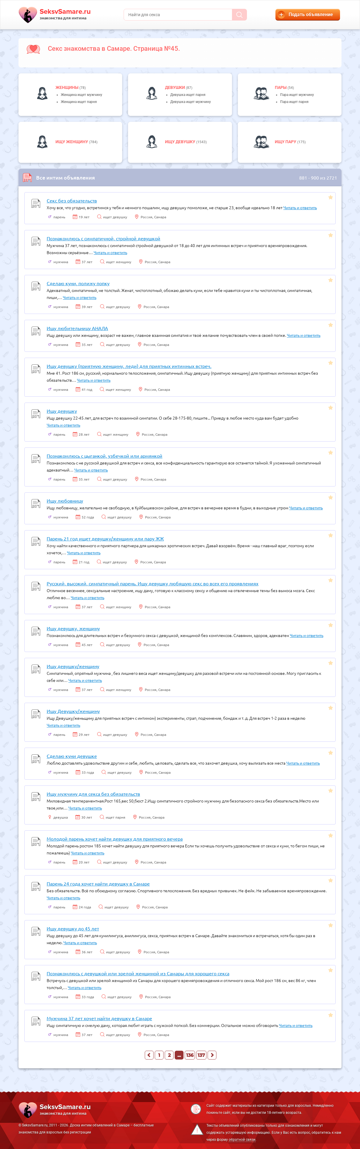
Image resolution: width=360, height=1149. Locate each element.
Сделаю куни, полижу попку (78, 283)
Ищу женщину (72, 141)
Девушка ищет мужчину (190, 102)
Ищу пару (286, 141)
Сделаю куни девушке (72, 756)
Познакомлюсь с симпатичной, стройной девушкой (103, 238)
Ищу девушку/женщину (73, 666)
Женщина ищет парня (79, 102)
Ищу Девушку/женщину (73, 711)
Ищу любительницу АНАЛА (77, 328)
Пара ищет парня (294, 102)
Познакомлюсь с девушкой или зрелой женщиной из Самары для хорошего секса (138, 973)
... (179, 1055)
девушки (175, 87)
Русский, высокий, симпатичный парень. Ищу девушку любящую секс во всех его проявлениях (152, 583)
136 (190, 1055)
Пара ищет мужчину (297, 95)
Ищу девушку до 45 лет (73, 928)
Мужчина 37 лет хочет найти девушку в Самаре (99, 1018)
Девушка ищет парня (188, 95)
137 (201, 1055)
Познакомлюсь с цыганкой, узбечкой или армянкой (104, 456)
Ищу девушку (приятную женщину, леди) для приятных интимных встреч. (129, 366)
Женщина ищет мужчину (81, 95)
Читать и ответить (300, 207)
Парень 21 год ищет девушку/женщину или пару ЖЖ (105, 538)
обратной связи (242, 1140)
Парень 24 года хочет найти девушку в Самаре (98, 883)
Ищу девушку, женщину (73, 628)
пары (281, 87)
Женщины (67, 87)
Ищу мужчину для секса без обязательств (93, 794)
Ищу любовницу (65, 500)
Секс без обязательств (72, 200)
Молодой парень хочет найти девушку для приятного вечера (115, 839)
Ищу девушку (180, 141)
